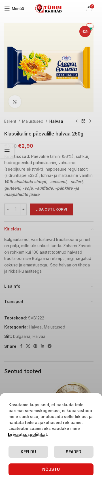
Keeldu (28, 451)
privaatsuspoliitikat (27, 434)
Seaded (73, 451)
